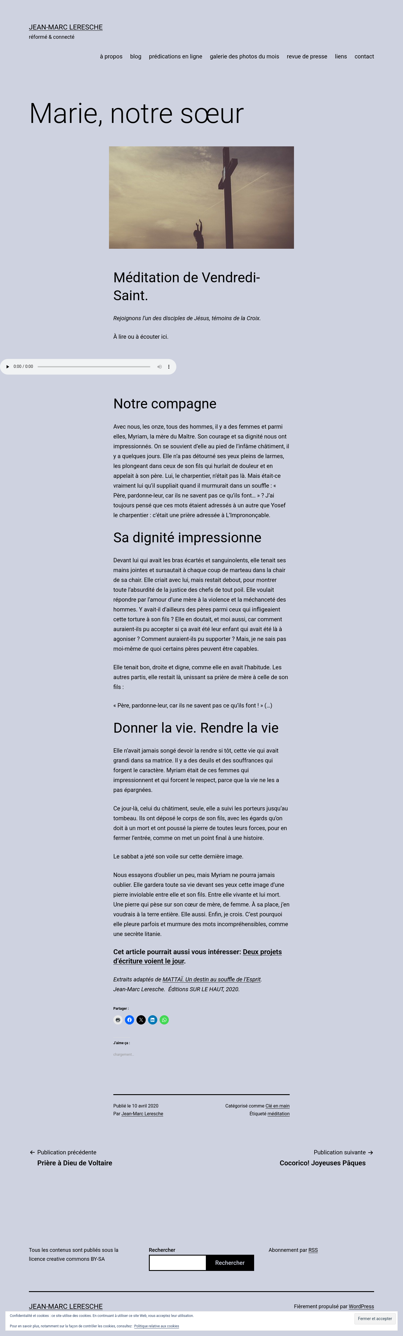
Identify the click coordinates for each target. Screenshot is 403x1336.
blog (135, 56)
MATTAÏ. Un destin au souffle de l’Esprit (211, 979)
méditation (279, 1113)
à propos (111, 56)
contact (364, 56)
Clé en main (277, 1106)
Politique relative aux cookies (156, 1326)
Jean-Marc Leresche (66, 27)
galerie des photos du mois (244, 56)
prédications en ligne (175, 56)
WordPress (361, 1306)
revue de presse (307, 56)
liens (341, 56)
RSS (313, 1250)
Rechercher (162, 1250)
